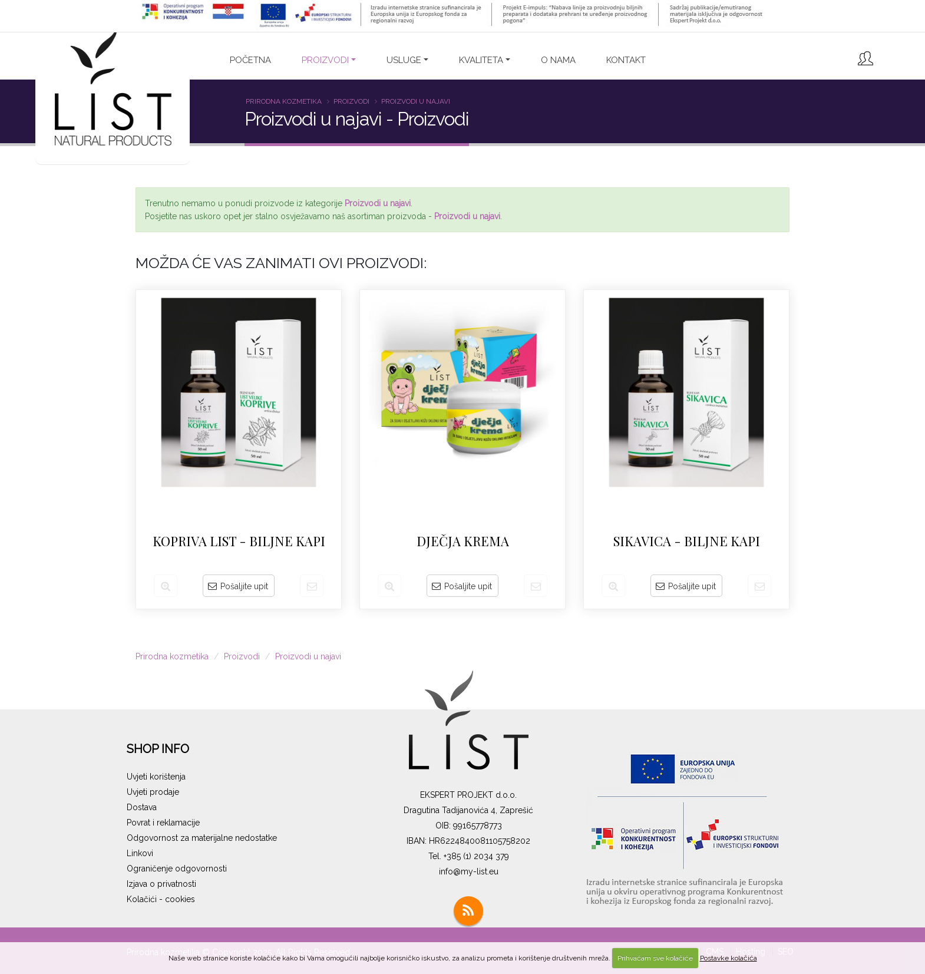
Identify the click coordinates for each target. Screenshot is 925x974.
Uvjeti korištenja (156, 776)
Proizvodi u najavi (415, 101)
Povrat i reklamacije (163, 822)
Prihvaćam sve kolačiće (655, 958)
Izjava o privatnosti (161, 884)
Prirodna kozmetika (284, 101)
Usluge (403, 60)
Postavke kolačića (728, 958)
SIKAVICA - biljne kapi (686, 541)
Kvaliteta (481, 60)
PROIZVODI (325, 60)
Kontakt (626, 60)
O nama (558, 60)
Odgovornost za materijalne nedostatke (202, 838)
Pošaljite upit (238, 586)
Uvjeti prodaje (153, 792)
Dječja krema (463, 541)
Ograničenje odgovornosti (177, 868)
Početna (250, 60)
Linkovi (140, 853)
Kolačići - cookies (161, 899)
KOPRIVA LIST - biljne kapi (239, 541)
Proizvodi (351, 101)
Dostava (142, 807)
